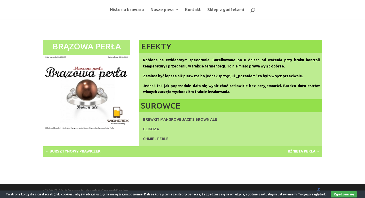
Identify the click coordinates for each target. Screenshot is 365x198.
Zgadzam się (344, 194)
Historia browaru (127, 10)
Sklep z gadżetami (225, 10)
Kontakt (193, 10)
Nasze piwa (161, 10)
